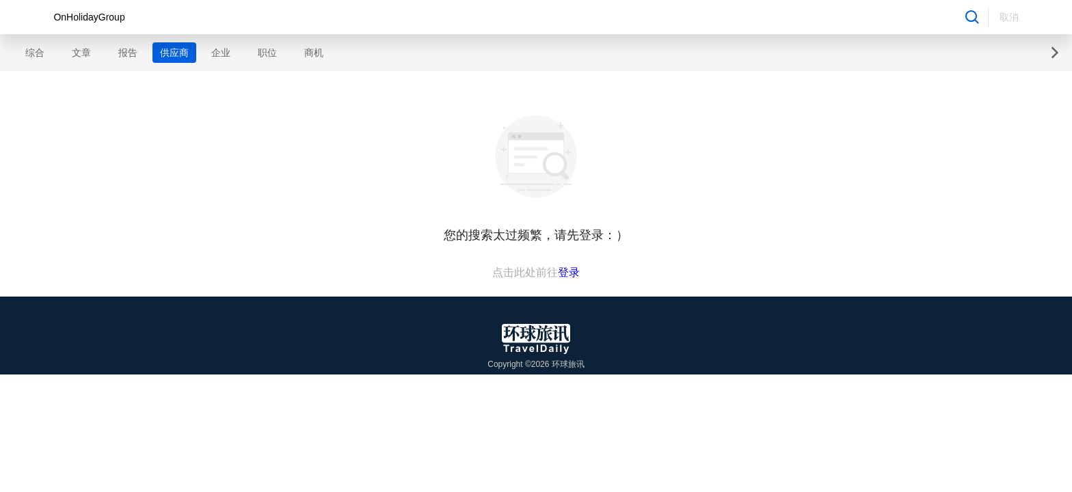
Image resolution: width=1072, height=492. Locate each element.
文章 (81, 52)
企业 (220, 52)
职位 (267, 52)
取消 (1009, 17)
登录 (569, 272)
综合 (34, 52)
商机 (313, 52)
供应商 (174, 52)
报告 (127, 52)
